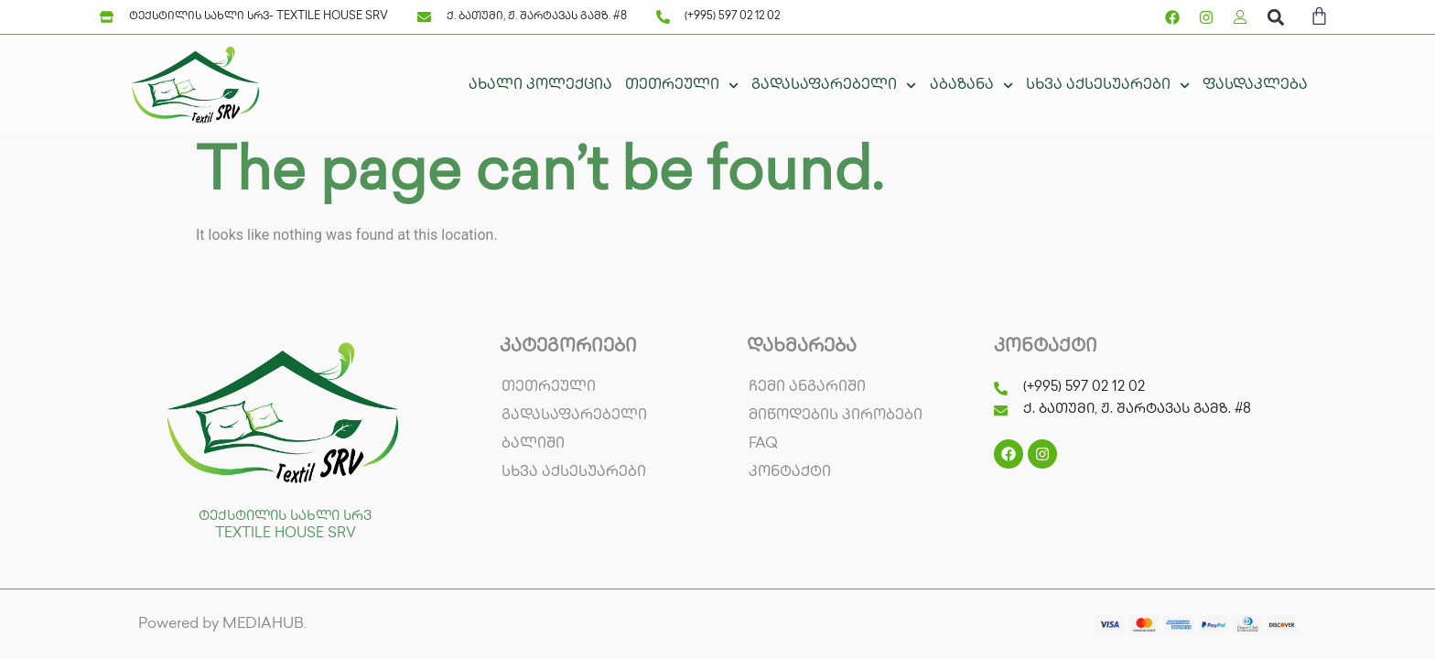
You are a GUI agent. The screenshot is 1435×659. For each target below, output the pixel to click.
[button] (1275, 17)
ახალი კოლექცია (540, 85)
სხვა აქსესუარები (1108, 85)
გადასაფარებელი (833, 85)
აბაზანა (971, 85)
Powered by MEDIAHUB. (222, 624)
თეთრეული (682, 85)
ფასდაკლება (1255, 85)
